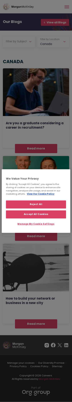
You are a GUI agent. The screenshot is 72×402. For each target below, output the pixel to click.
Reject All (36, 204)
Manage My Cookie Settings (35, 224)
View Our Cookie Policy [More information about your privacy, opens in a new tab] (40, 193)
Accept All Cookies (36, 214)
